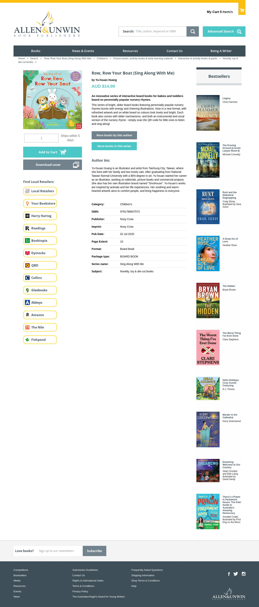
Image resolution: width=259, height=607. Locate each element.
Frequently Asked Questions (147, 569)
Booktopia (39, 240)
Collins (36, 278)
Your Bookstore (43, 203)
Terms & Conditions (83, 586)
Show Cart (241, 9)
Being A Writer (221, 51)
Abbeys (36, 302)
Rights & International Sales (87, 580)
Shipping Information (142, 575)
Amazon (37, 315)
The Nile (37, 327)
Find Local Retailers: (38, 182)
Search (128, 31)
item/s (220, 11)
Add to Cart (48, 152)
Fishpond (38, 340)
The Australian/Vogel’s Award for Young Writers (98, 596)
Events (17, 591)
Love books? (24, 551)
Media (17, 580)
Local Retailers (42, 191)
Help (134, 586)
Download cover (48, 165)
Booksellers (20, 575)
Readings (38, 228)
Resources (130, 51)
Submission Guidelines (85, 569)
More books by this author (114, 135)
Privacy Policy (80, 591)
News (17, 596)
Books (35, 51)
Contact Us (175, 51)
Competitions (21, 569)
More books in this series (114, 146)
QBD (34, 265)
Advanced (221, 31)
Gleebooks (39, 290)
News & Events (83, 51)
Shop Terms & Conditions (145, 580)
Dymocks (38, 253)
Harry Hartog (41, 216)
